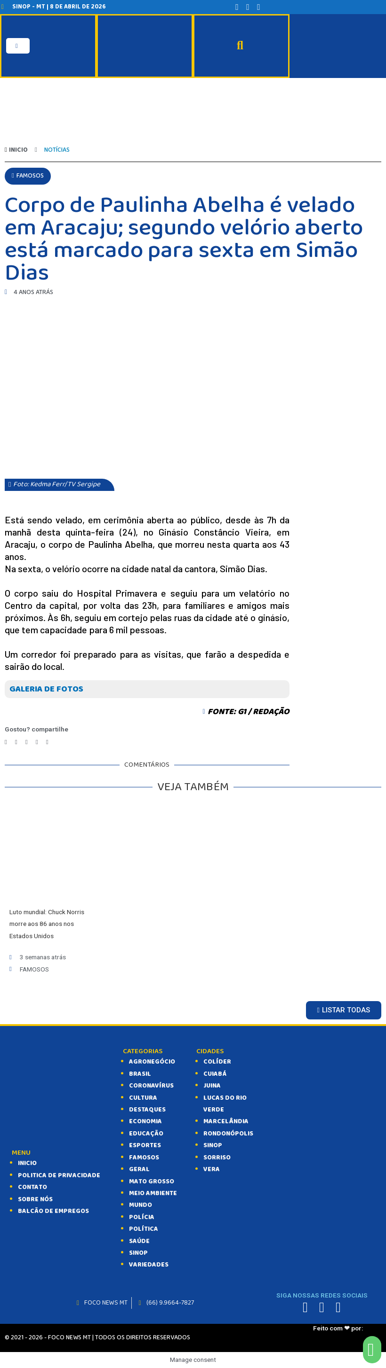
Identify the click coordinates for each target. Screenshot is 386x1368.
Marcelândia (226, 1121)
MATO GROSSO (151, 1181)
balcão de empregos (53, 1211)
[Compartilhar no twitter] (16, 742)
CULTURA (143, 1098)
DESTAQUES (147, 1109)
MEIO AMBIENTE (153, 1193)
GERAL (139, 1169)
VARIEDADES (149, 1264)
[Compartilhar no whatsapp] (37, 742)
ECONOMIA (145, 1121)
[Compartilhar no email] (47, 742)
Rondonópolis (228, 1133)
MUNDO (140, 1205)
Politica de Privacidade (59, 1175)
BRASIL (140, 1074)
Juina (212, 1085)
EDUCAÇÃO (146, 1133)
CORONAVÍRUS (151, 1085)
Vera (211, 1169)
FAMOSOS (144, 1157)
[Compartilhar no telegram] (26, 742)
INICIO (27, 1163)
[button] (28, 176)
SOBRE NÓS (35, 1199)
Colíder (217, 1062)
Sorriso (217, 1157)
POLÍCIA (141, 1217)
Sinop (212, 1145)
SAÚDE (139, 1241)
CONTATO (32, 1187)
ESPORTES (145, 1145)
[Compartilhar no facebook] (6, 742)
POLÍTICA (143, 1229)
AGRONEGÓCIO (152, 1062)
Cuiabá (214, 1074)
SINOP (138, 1253)
